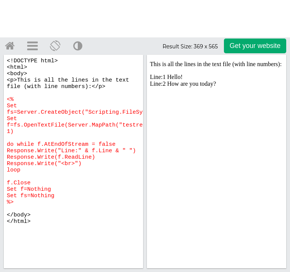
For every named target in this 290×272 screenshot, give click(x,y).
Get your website (255, 45)
